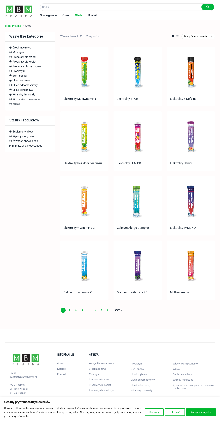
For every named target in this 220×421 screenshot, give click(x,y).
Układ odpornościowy (143, 379)
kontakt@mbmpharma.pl (23, 377)
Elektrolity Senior (181, 163)
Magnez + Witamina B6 (132, 292)
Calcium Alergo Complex (133, 227)
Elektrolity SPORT (128, 98)
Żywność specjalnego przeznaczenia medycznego (193, 387)
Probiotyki (136, 363)
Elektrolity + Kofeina (183, 98)
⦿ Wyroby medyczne (21, 136)
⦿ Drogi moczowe (20, 47)
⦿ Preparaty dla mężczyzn (25, 66)
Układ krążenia (139, 374)
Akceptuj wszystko (201, 412)
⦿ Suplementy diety (21, 131)
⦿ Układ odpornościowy (23, 85)
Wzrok (176, 369)
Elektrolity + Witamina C (79, 227)
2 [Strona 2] (69, 310)
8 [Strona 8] (107, 310)
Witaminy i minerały (141, 390)
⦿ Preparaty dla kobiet (22, 61)
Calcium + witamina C (78, 292)
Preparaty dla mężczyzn (102, 390)
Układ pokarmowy (141, 385)
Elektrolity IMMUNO (183, 227)
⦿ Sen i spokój (18, 75)
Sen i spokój (137, 369)
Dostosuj (154, 412)
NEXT (118, 310)
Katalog (61, 368)
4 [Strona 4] (82, 310)
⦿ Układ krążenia (19, 80)
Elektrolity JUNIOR (129, 163)
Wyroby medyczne (183, 379)
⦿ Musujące (16, 52)
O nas (60, 363)
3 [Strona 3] (76, 310)
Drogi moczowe (97, 368)
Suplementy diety (182, 374)
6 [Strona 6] (95, 310)
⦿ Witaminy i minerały (22, 94)
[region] (110, 409)
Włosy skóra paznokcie (186, 363)
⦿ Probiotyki (17, 71)
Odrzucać (175, 412)
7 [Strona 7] (101, 310)
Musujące (94, 374)
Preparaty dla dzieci (100, 379)
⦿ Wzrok (14, 104)
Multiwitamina (179, 292)
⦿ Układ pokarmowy (21, 89)
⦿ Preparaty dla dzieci (22, 57)
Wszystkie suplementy (101, 363)
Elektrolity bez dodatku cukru (83, 163)
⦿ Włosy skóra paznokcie (24, 99)
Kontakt (61, 374)
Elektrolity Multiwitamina (80, 98)
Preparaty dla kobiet (100, 384)
